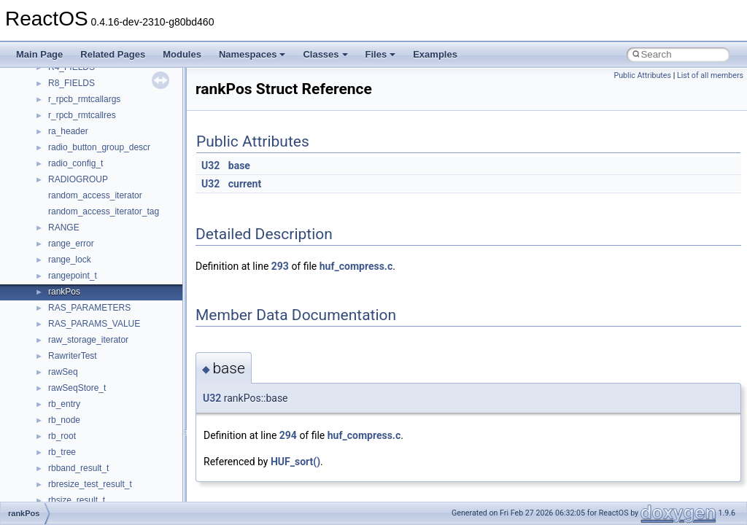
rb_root (62, 436)
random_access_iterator (95, 195)
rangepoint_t (72, 276)
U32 (210, 165)
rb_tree (62, 452)
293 (280, 266)
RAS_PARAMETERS (89, 308)
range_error (71, 243)
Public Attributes (642, 75)
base (239, 165)
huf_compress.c (356, 266)
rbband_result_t (78, 468)
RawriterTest (72, 356)
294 (288, 435)
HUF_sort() (295, 461)
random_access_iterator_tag (103, 211)
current (244, 184)
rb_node (64, 420)
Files (380, 54)
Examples (435, 54)
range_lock (69, 259)
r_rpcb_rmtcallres (82, 115)
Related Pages (112, 54)
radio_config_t (75, 163)
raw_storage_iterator (88, 340)
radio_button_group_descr (99, 147)
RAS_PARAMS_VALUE (94, 324)
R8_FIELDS (71, 83)
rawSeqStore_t (77, 388)
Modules (182, 54)
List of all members (710, 75)
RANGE (64, 227)
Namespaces (252, 54)
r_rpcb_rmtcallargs (84, 99)
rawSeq (63, 372)
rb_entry (64, 404)
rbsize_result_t (76, 500)
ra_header (68, 131)
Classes (325, 54)
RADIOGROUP (78, 179)
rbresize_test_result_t (90, 484)
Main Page (39, 54)
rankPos (64, 292)
